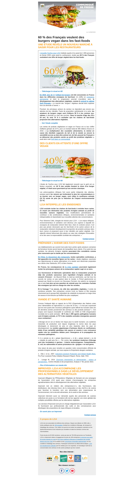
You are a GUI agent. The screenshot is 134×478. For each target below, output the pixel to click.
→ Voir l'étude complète (49, 123)
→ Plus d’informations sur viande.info (52, 365)
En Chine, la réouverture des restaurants (54, 257)
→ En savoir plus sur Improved (50, 411)
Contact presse (88, 239)
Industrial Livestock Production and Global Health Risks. (75, 354)
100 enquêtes (59, 425)
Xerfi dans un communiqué (60, 139)
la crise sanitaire (71, 267)
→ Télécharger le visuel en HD (51, 91)
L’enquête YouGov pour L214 (50, 53)
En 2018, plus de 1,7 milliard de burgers (55, 95)
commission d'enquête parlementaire (75, 441)
